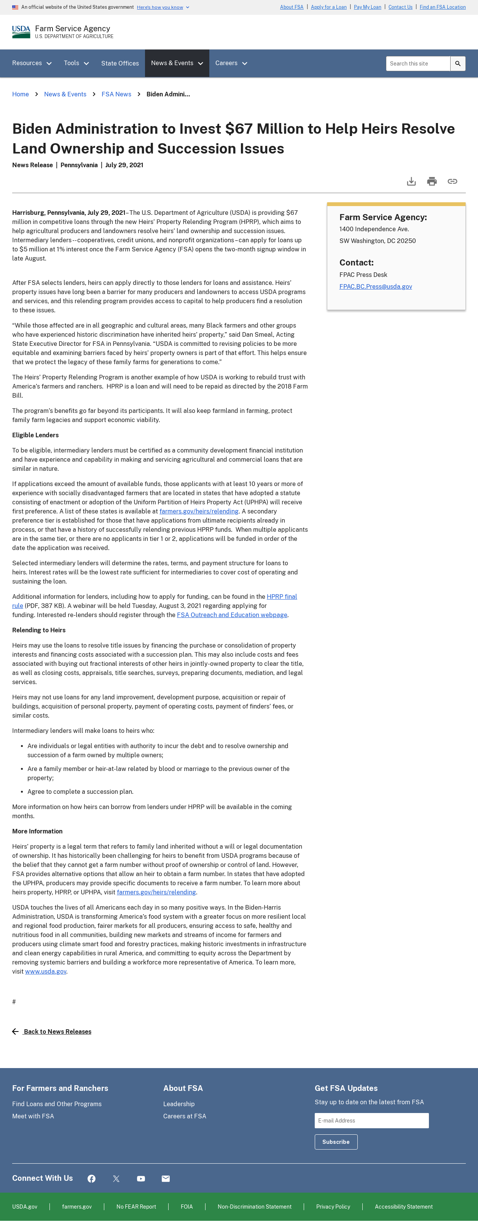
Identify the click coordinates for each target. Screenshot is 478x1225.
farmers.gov (77, 1206)
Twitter (116, 1179)
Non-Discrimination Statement (255, 1206)
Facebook (91, 1179)
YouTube (141, 1179)
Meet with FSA (33, 1116)
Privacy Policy (333, 1206)
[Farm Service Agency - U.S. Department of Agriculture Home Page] (74, 32)
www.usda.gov (45, 971)
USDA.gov (24, 1206)
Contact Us (401, 7)
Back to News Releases (51, 1031)
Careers (226, 63)
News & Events (172, 63)
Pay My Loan (367, 7)
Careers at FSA (184, 1116)
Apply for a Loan (329, 7)
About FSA (292, 7)
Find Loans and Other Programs (57, 1104)
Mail (165, 1179)
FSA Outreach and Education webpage (232, 615)
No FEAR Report (136, 1206)
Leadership (179, 1104)
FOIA (187, 1206)
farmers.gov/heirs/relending (199, 511)
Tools (71, 63)
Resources (27, 63)
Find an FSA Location (443, 7)
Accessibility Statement (404, 1206)
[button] (52, 63)
